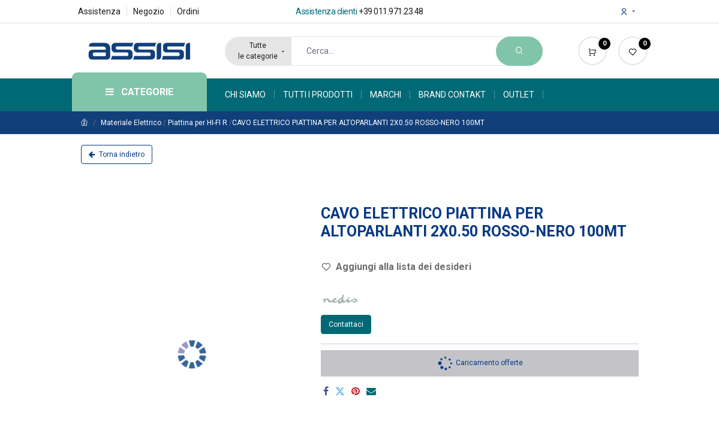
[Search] (519, 51)
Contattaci (346, 324)
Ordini (188, 11)
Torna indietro (117, 154)
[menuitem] (250, 94)
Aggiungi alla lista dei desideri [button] (396, 266)
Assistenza (99, 11)
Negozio (148, 11)
